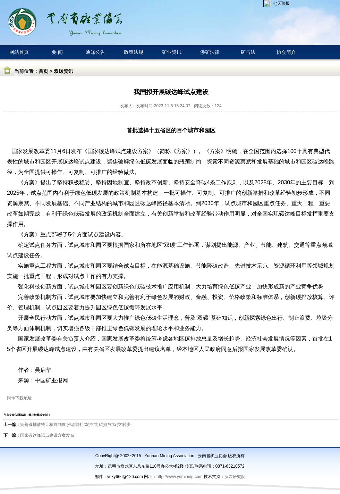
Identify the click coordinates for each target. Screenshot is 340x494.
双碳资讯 (63, 71)
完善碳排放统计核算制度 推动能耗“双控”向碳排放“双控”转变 (75, 424)
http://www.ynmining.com (180, 476)
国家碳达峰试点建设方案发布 (47, 435)
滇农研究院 (234, 476)
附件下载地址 (19, 398)
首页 (43, 71)
